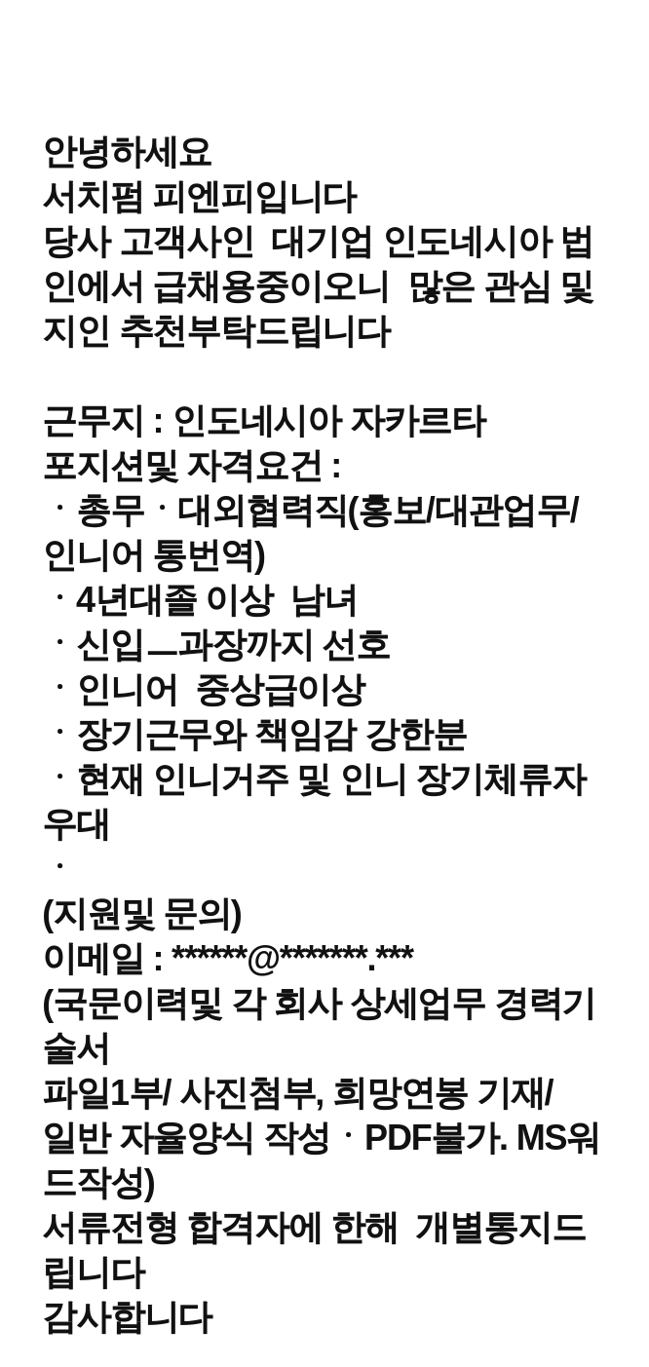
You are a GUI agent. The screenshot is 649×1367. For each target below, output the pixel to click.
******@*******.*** (292, 958)
